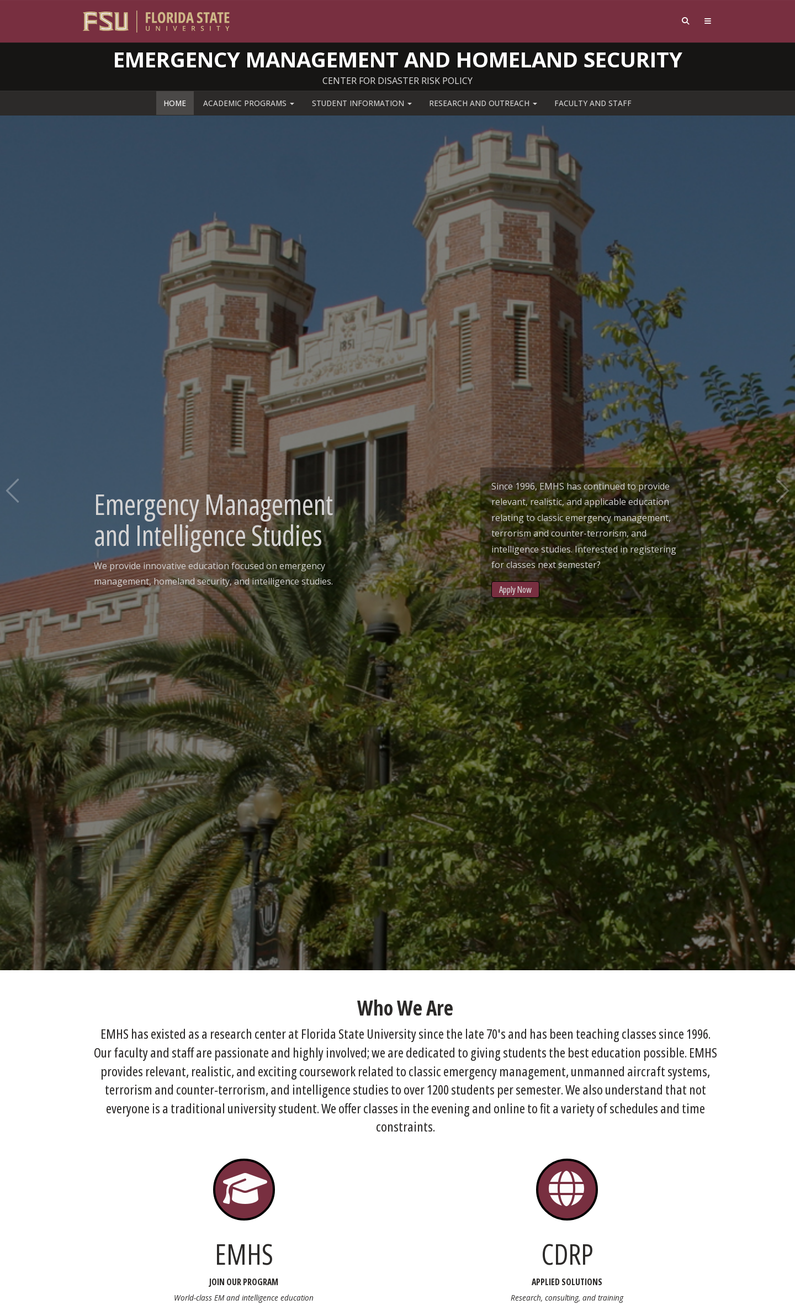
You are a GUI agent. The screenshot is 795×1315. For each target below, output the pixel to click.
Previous (14, 490)
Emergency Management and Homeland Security (397, 59)
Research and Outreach (483, 103)
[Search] (686, 21)
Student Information (362, 103)
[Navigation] (708, 21)
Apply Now (515, 589)
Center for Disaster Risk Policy (397, 81)
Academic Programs (248, 103)
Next (781, 490)
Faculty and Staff (593, 103)
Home (174, 103)
